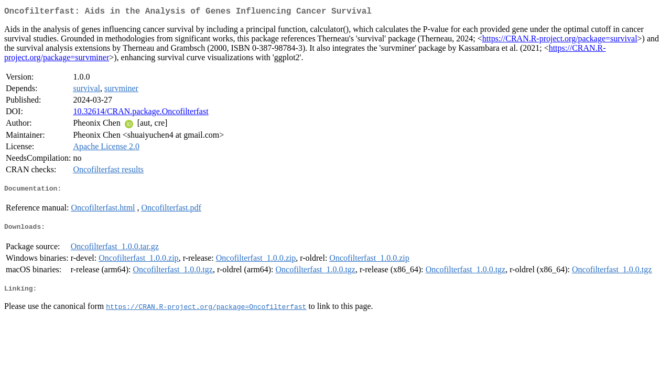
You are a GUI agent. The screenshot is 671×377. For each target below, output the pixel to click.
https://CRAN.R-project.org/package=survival (559, 40)
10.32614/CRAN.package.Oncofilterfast (140, 113)
